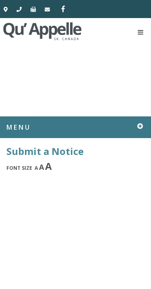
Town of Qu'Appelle (42, 31)
